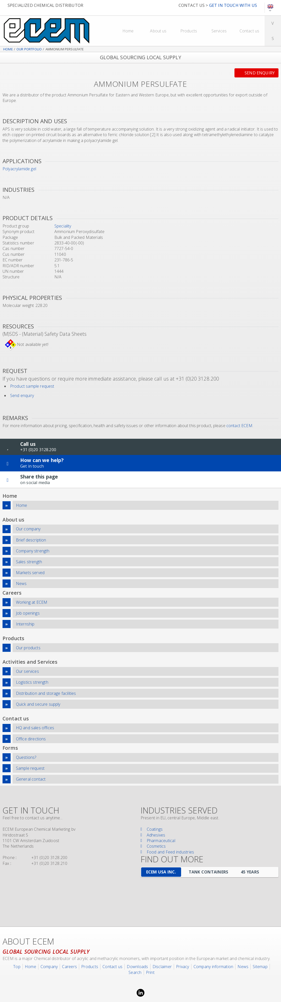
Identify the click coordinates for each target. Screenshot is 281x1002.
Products (188, 31)
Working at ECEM (31, 602)
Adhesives (156, 835)
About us (158, 31)
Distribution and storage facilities (46, 693)
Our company (28, 529)
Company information (213, 966)
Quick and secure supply (38, 704)
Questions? (26, 757)
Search (134, 972)
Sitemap (260, 966)
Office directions (31, 739)
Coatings (155, 829)
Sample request (30, 768)
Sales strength (29, 562)
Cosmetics (156, 846)
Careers (69, 966)
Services (219, 31)
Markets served (30, 572)
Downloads (137, 966)
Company (49, 966)
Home (128, 31)
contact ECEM (239, 425)
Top (16, 966)
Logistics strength (32, 682)
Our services (27, 671)
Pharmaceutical (161, 840)
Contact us (250, 31)
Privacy (182, 966)
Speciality (62, 226)
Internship (25, 624)
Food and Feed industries (170, 852)
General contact (31, 779)
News (21, 583)
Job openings (28, 613)
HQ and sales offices (35, 727)
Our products (28, 648)
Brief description (31, 540)
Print (150, 972)
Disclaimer (162, 966)
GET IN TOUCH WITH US (233, 5)
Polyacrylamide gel (19, 169)
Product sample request (32, 386)
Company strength (33, 551)
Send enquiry (260, 73)
